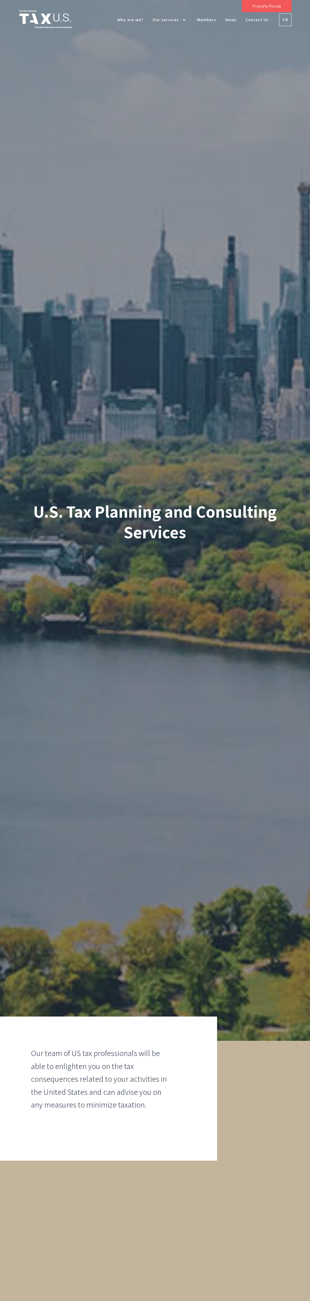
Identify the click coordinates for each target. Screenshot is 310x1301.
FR (285, 19)
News (230, 19)
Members (206, 19)
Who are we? (130, 19)
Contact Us (257, 19)
